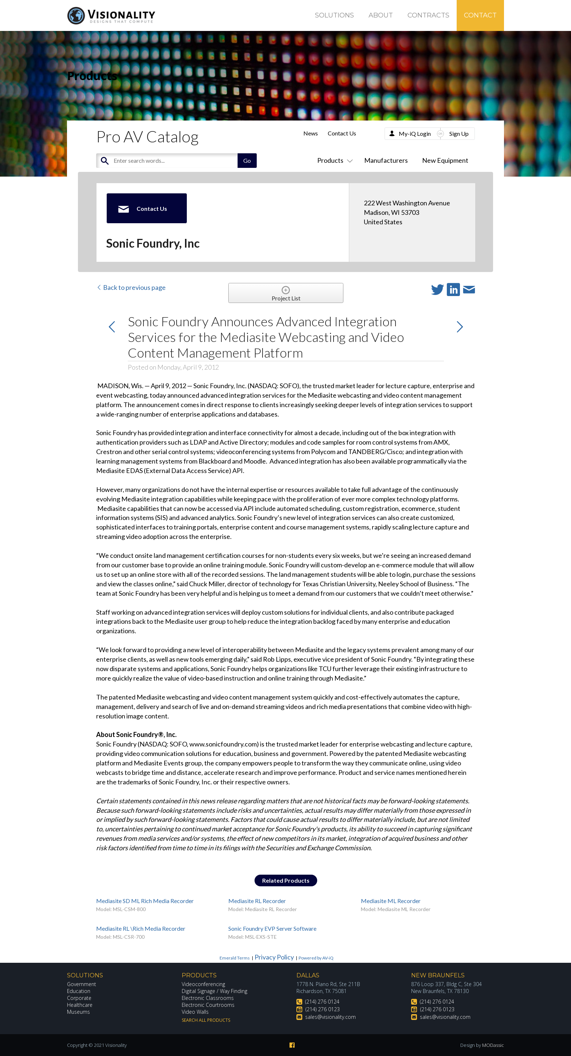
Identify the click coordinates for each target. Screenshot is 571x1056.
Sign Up (459, 133)
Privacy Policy (274, 957)
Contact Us (342, 133)
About (381, 15)
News (310, 133)
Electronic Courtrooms (208, 1004)
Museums (78, 1011)
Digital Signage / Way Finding (214, 991)
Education (79, 991)
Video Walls (195, 1011)
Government (81, 984)
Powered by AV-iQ (316, 958)
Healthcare (79, 1004)
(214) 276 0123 (323, 1009)
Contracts (428, 15)
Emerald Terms (235, 958)
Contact (480, 15)
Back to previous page (131, 287)
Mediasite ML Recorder (391, 900)
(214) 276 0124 (322, 1001)
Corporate (79, 997)
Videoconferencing (203, 984)
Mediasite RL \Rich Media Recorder (140, 928)
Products (333, 160)
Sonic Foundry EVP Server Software (272, 928)
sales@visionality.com (330, 1016)
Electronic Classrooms (208, 997)
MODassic (493, 1045)
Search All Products (206, 1020)
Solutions (334, 15)
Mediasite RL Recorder (257, 900)
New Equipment (445, 160)
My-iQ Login (415, 133)
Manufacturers (386, 160)
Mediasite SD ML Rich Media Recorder (145, 900)
